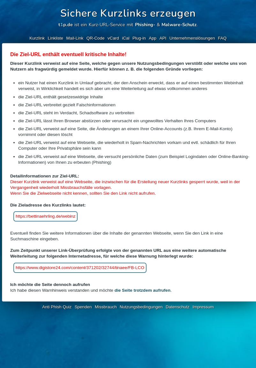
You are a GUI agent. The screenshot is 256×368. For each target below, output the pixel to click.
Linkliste (56, 38)
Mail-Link (75, 38)
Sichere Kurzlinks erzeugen (128, 13)
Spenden (83, 306)
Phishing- (145, 24)
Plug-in (139, 38)
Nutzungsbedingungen (141, 306)
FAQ (222, 38)
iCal (125, 38)
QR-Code (96, 38)
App (152, 38)
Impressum (203, 306)
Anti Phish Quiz (57, 306)
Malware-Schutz (179, 24)
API (163, 38)
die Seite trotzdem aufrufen (142, 290)
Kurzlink (37, 38)
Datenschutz (178, 306)
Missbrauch (106, 306)
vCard (113, 38)
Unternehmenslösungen (192, 38)
